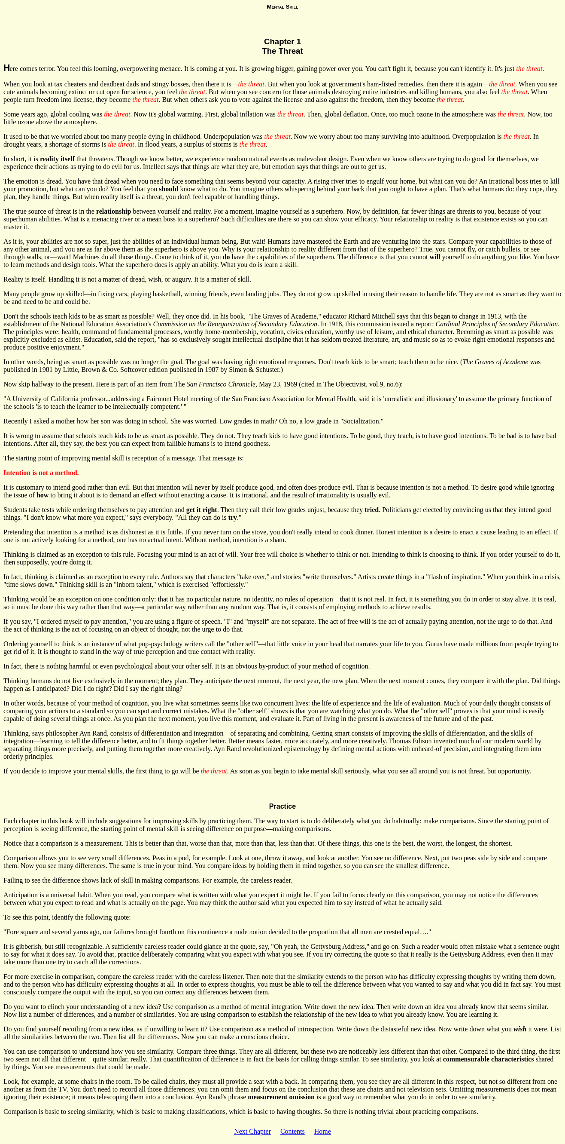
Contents (292, 1131)
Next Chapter (252, 1131)
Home (322, 1131)
